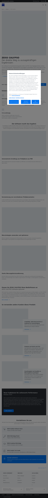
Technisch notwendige (25, 102)
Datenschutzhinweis (16, 95)
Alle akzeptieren (35, 102)
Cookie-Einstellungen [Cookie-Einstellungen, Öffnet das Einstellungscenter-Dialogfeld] (13, 101)
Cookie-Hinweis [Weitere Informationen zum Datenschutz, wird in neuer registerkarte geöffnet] (12, 97)
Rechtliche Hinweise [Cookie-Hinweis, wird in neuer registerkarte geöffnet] (20, 97)
